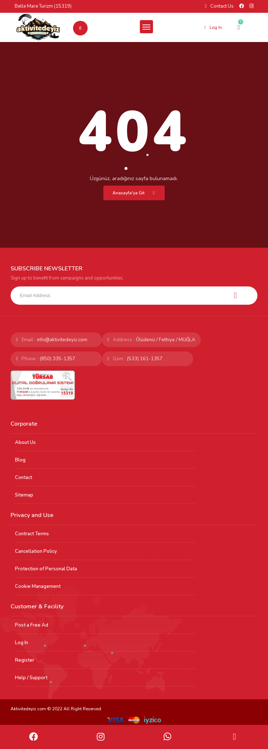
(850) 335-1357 (57, 359)
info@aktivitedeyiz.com (62, 340)
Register (24, 660)
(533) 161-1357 (144, 359)
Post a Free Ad (31, 625)
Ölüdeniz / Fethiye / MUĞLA (165, 340)
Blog (20, 460)
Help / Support (31, 677)
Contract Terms (32, 534)
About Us (25, 442)
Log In (21, 642)
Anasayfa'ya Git (134, 193)
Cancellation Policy (36, 551)
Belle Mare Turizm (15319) (43, 6)
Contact (23, 477)
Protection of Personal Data (46, 569)
